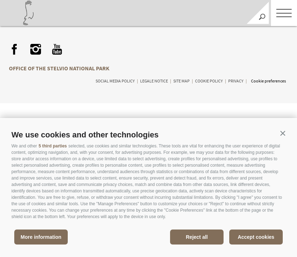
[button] (283, 133)
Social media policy (115, 81)
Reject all (197, 237)
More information (41, 237)
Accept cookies (256, 237)
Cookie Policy (209, 81)
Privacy (236, 81)
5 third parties (53, 145)
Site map (181, 81)
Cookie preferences (268, 81)
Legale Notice (154, 81)
